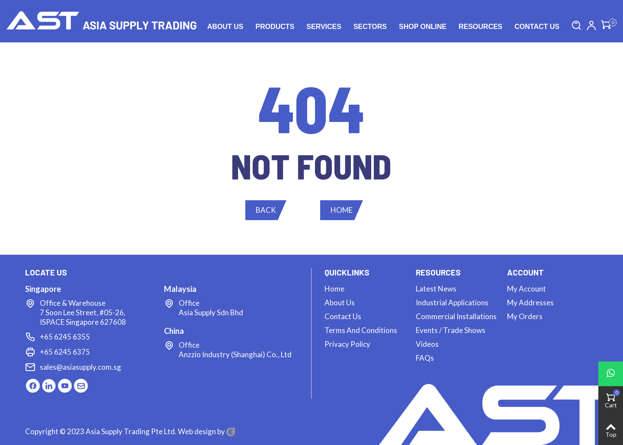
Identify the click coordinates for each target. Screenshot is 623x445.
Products (275, 26)
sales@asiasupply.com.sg (80, 366)
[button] (265, 210)
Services (323, 26)
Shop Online (422, 26)
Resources (480, 26)
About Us (225, 26)
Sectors (370, 26)
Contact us (536, 26)
